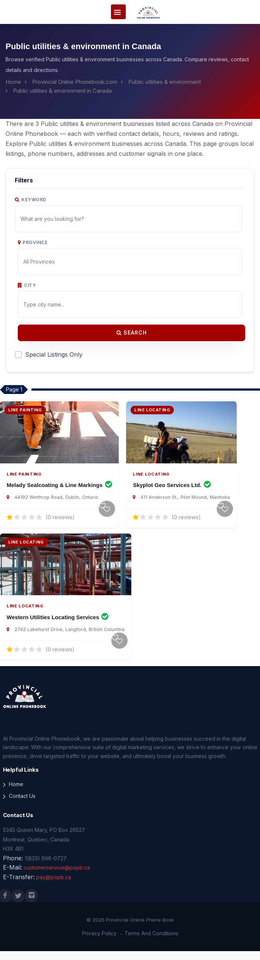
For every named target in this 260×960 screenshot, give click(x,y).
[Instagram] (31, 905)
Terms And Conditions (151, 942)
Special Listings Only (53, 354)
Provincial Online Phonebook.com (74, 81)
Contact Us (22, 805)
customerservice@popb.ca (57, 877)
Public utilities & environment (164, 81)
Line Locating (151, 478)
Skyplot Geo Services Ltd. (172, 489)
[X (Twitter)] (18, 905)
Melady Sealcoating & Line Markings (59, 489)
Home (13, 81)
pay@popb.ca (53, 886)
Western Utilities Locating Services (58, 626)
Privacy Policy (99, 942)
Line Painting (24, 478)
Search (132, 332)
